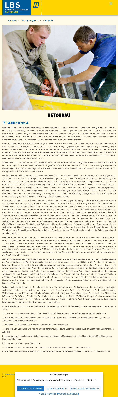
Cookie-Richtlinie (47, 394)
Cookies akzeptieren (31, 388)
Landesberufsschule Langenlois (14, 374)
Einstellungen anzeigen (85, 388)
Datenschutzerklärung (68, 394)
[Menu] (110, 3)
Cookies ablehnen (57, 388)
